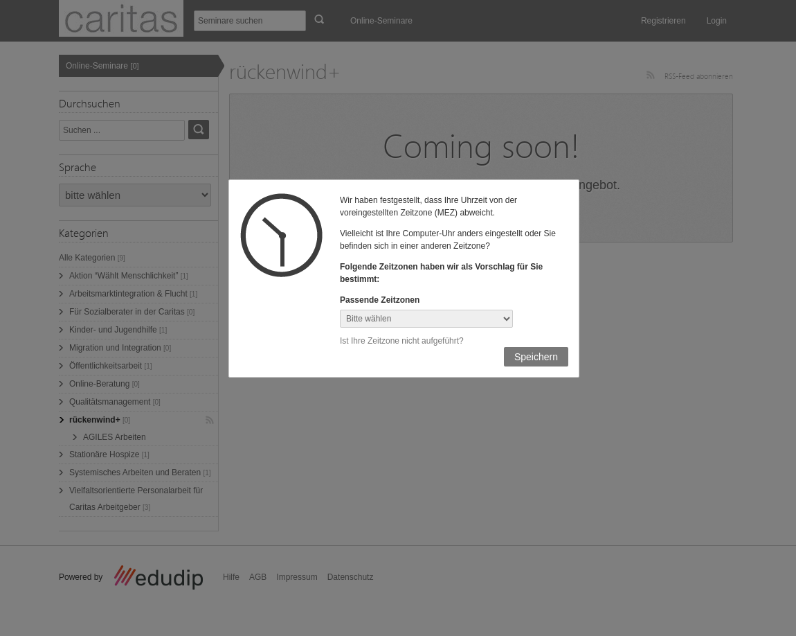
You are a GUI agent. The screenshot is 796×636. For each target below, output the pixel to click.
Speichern (536, 356)
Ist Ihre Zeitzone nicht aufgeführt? (402, 341)
